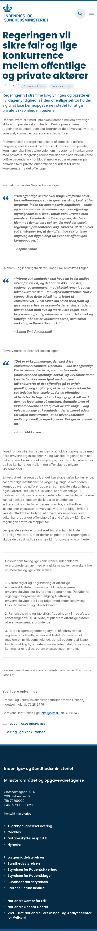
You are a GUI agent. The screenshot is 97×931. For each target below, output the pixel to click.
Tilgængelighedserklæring (30, 826)
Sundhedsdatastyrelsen (28, 882)
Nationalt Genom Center (28, 907)
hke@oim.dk (50, 713)
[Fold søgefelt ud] (80, 14)
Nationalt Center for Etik (27, 901)
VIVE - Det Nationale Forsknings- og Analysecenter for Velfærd (50, 915)
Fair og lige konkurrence (25, 732)
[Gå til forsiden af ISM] (24, 13)
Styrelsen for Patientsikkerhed (32, 869)
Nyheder (15, 844)
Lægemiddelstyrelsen (26, 857)
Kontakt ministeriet (17, 813)
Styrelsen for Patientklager (30, 875)
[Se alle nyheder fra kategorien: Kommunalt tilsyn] (61, 86)
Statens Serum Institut (26, 888)
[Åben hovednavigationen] (93, 14)
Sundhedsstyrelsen (24, 863)
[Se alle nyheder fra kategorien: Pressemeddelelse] (34, 86)
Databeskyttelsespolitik (27, 838)
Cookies (14, 832)
